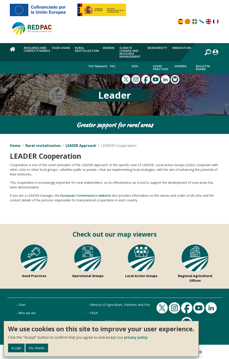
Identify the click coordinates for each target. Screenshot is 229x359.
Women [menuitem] (108, 48)
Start (22, 305)
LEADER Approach (81, 145)
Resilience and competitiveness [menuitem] (37, 49)
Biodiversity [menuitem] (157, 48)
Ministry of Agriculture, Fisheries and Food (121, 305)
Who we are (27, 313)
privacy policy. (136, 337)
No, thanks (37, 348)
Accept (16, 348)
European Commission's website (85, 195)
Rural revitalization (43, 145)
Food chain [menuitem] (61, 48)
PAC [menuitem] (113, 66)
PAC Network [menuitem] (98, 66)
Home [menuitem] (14, 51)
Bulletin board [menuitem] (203, 67)
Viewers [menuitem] (180, 66)
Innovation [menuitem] (181, 48)
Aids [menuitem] (134, 66)
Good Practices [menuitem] (160, 67)
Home (15, 145)
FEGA (94, 313)
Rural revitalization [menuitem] (87, 49)
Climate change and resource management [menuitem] (130, 52)
